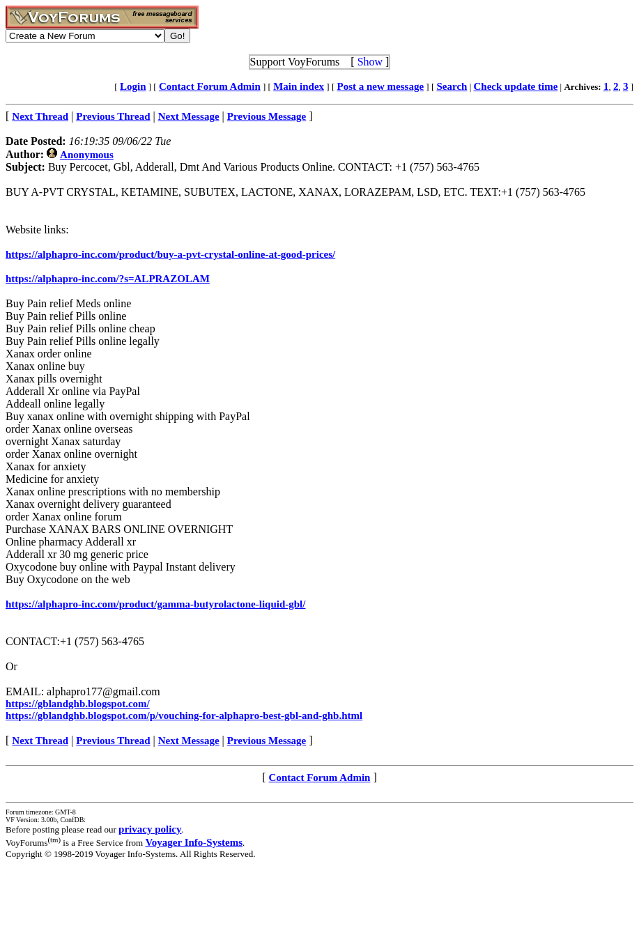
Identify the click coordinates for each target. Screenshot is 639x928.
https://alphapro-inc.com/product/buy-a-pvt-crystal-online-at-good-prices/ (170, 254)
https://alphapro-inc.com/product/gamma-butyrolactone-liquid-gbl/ (155, 604)
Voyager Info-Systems (193, 842)
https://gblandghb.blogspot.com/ (78, 703)
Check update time (516, 86)
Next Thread (40, 740)
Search (452, 86)
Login (133, 86)
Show (370, 62)
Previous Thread (113, 740)
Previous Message (266, 740)
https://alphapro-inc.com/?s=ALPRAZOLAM (108, 278)
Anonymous (87, 154)
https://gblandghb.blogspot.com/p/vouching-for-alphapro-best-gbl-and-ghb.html (184, 715)
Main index (298, 86)
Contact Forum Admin (210, 86)
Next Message (189, 740)
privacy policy (149, 829)
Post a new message (380, 86)
